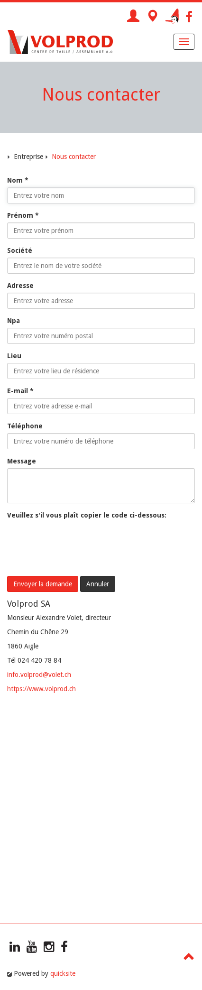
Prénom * (23, 215)
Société (19, 250)
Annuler (97, 584)
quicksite (62, 973)
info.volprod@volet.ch (39, 674)
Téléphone (25, 426)
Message (21, 461)
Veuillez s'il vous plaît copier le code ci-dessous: (86, 515)
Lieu (14, 356)
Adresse (20, 285)
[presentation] (79, 540)
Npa (13, 320)
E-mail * (20, 391)
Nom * (17, 180)
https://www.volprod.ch (41, 689)
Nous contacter (74, 156)
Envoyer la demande (42, 584)
